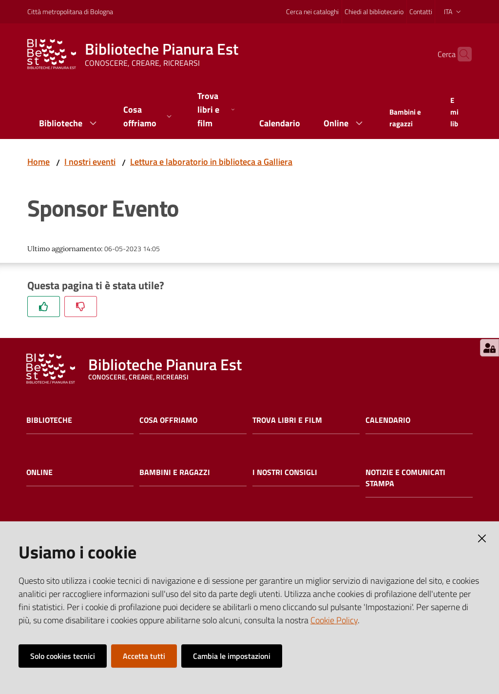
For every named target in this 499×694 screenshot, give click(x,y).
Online (39, 472)
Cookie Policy (334, 620)
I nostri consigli (284, 472)
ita (453, 11)
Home (38, 161)
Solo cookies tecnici (62, 656)
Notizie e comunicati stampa (405, 478)
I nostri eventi (89, 161)
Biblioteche (49, 420)
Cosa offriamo (168, 420)
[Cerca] (460, 54)
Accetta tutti (144, 656)
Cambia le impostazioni (231, 656)
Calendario (387, 420)
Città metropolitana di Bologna (70, 11)
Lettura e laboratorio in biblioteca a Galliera (211, 161)
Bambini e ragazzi (174, 472)
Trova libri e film (287, 420)
